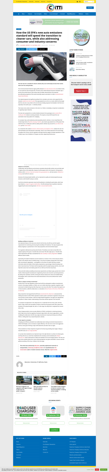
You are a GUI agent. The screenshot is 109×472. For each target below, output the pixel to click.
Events (87, 14)
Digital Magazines (71, 14)
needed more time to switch (28, 101)
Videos (45, 14)
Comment (62, 14)
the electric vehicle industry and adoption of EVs (42, 128)
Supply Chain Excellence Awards (77, 460)
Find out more (26, 423)
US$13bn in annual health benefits (44, 185)
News (23, 14)
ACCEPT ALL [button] (103, 469)
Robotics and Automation (75, 455)
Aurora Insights (38, 14)
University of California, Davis (35, 347)
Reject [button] (97, 469)
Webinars (81, 14)
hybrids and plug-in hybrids (35, 122)
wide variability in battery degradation (49, 253)
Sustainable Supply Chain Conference (78, 462)
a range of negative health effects (32, 184)
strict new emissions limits (50, 88)
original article (53, 349)
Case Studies (19, 452)
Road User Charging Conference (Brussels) (26, 418)
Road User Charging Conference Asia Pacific (80, 447)
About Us (43, 1)
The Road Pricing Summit (53, 418)
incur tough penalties (32, 330)
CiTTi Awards (73, 441)
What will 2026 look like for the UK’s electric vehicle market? (41, 388)
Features (30, 14)
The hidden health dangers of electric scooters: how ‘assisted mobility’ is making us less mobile (58, 389)
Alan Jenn (36, 345)
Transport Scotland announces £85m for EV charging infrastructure (84, 56)
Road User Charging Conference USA (78, 452)
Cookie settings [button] (90, 469)
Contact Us (49, 1)
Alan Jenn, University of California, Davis (30, 45)
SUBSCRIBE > (90, 7)
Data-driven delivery (80, 69)
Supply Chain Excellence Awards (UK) (80, 418)
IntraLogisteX (73, 444)
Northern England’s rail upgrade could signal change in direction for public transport (24, 389)
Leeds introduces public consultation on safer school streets (84, 63)
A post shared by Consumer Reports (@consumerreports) (37, 236)
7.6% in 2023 (27, 125)
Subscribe (31, 1)
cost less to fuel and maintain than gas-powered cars (37, 172)
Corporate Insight (53, 14)
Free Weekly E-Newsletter (21, 1)
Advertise (37, 1)
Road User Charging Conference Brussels (79, 449)
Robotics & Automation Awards (77, 457)
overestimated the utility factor (47, 294)
